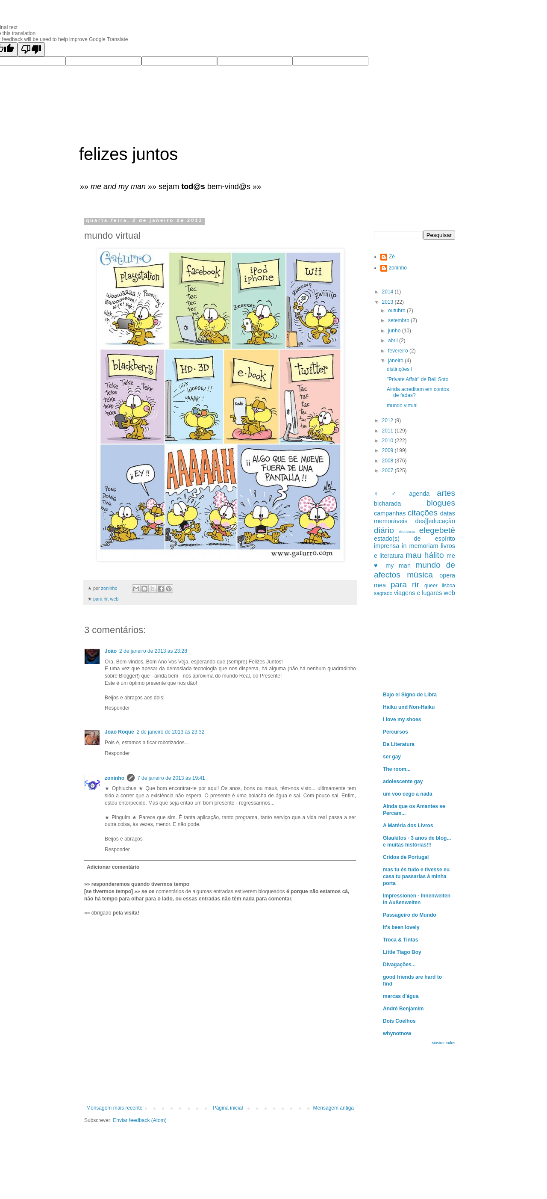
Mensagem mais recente (114, 1108)
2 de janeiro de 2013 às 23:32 (171, 732)
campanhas (390, 513)
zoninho (114, 778)
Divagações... (399, 965)
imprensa (386, 545)
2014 (388, 292)
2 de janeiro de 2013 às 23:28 (153, 651)
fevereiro (398, 351)
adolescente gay (403, 782)
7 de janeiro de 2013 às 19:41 (171, 778)
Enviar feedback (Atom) (139, 1120)
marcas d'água (401, 996)
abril (393, 340)
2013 (388, 302)
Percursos (395, 732)
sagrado (383, 593)
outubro (397, 311)
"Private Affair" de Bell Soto (417, 379)
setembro (399, 320)
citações (423, 512)
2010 (388, 441)
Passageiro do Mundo (409, 915)
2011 (388, 431)
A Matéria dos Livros (408, 826)
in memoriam (420, 545)
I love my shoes (402, 719)
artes (446, 492)
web (114, 598)
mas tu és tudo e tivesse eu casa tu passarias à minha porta (416, 876)
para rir (100, 598)
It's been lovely (401, 927)
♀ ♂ (388, 493)
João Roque (119, 732)
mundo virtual (402, 406)
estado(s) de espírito (414, 538)
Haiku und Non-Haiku (409, 707)
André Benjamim (403, 1009)
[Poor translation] (31, 49)
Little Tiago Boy (402, 952)
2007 (388, 471)
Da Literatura (399, 744)
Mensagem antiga (333, 1108)
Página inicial (228, 1108)
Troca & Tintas (400, 940)
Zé (392, 257)
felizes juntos (128, 154)
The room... (397, 769)
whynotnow (397, 1033)
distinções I (399, 369)
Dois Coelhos (399, 1021)
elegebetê (437, 530)
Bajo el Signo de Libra (410, 695)
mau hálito (425, 555)
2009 (388, 450)
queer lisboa (439, 586)
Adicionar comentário (113, 867)
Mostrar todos (443, 1043)
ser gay (392, 757)
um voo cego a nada (407, 794)
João (111, 651)
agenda (419, 493)
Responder (117, 708)
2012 (388, 420)
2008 (388, 461)
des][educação (435, 521)
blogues (440, 502)
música (420, 574)
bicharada (387, 503)
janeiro (396, 361)
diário (384, 530)
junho (395, 331)
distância (407, 531)
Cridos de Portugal (406, 857)
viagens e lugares (418, 592)
